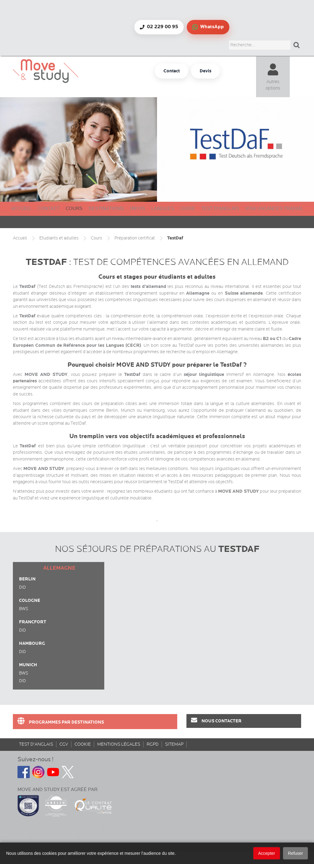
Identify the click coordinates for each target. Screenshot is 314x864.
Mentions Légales (118, 744)
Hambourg (32, 643)
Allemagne (59, 568)
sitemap (174, 744)
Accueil (21, 209)
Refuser (295, 853)
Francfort (32, 622)
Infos (137, 209)
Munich (28, 664)
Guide (187, 209)
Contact (48, 209)
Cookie (83, 744)
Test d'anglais (220, 209)
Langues (162, 209)
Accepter (266, 853)
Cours (74, 209)
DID (22, 587)
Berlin (27, 579)
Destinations (106, 209)
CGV (63, 744)
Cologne (29, 600)
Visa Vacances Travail (274, 209)
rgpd (153, 744)
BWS (23, 608)
